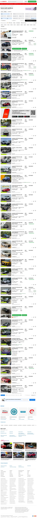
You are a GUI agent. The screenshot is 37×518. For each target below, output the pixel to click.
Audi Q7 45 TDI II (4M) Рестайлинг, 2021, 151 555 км (17, 54)
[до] (33, 16)
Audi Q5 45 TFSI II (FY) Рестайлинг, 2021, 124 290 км (17, 339)
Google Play (21, 116)
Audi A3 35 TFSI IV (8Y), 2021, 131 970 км (17, 377)
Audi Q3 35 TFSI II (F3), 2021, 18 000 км (17, 386)
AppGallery (27, 116)
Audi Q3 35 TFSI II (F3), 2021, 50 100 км (17, 167)
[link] (6, 395)
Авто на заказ (6, 3)
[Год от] (3, 18)
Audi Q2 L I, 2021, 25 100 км (17, 147)
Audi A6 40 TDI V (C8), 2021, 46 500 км (17, 297)
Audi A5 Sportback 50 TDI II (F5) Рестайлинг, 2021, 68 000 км (17, 32)
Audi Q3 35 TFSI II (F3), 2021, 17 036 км (17, 130)
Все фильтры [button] (3, 20)
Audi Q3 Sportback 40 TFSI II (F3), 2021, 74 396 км (18, 64)
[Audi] (5, 14)
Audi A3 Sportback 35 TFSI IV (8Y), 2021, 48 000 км (18, 232)
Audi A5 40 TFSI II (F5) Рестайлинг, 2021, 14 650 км (17, 74)
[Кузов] (3, 16)
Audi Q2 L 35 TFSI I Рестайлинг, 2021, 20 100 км (17, 101)
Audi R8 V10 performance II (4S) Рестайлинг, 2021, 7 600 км (17, 260)
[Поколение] (30, 14)
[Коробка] (9, 16)
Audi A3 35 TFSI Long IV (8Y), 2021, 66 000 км (17, 358)
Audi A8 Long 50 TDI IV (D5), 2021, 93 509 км (17, 279)
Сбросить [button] (22, 20)
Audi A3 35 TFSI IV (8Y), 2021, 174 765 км (17, 242)
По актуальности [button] (4, 28)
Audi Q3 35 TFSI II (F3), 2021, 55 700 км (17, 195)
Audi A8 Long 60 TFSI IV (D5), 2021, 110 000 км (17, 368)
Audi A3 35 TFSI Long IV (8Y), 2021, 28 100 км (17, 320)
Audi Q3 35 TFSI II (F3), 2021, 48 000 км (17, 92)
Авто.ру (4, 1)
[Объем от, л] (28, 16)
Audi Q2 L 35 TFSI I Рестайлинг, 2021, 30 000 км (17, 205)
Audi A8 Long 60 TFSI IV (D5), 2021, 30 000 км (17, 269)
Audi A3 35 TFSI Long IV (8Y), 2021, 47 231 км (17, 223)
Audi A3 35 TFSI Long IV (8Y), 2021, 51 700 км (17, 186)
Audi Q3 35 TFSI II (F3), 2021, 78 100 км (17, 120)
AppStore (14, 116)
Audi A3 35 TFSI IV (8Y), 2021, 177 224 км (17, 251)
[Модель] (18, 14)
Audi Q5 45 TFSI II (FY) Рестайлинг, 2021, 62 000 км (17, 176)
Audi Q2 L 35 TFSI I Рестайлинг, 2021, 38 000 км (17, 348)
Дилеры (2, 406)
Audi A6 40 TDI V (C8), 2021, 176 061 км (17, 307)
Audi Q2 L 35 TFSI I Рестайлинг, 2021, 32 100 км (17, 214)
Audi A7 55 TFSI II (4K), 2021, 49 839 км (17, 288)
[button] (30, 8)
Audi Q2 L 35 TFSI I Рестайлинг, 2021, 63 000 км (17, 330)
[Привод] (21, 16)
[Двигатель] (15, 16)
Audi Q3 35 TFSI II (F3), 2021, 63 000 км (17, 157)
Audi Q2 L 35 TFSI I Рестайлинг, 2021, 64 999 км (17, 139)
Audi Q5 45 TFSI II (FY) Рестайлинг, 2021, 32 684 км (17, 41)
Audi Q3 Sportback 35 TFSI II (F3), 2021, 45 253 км (18, 83)
